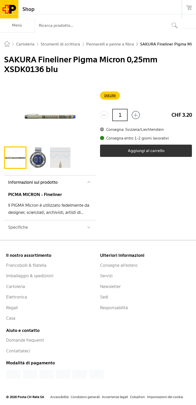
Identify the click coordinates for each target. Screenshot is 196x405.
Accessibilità (59, 397)
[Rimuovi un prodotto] (104, 115)
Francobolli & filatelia (26, 265)
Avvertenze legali (115, 397)
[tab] (15, 157)
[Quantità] (120, 115)
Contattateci (18, 350)
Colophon (137, 397)
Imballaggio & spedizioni (29, 275)
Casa (10, 318)
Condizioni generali (85, 397)
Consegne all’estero (119, 265)
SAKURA (110, 95)
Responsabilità (114, 307)
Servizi (106, 275)
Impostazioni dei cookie (165, 397)
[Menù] (17, 25)
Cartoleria (15, 286)
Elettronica (16, 296)
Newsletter (110, 286)
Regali (12, 307)
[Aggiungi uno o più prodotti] (136, 115)
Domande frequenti (25, 340)
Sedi (104, 296)
